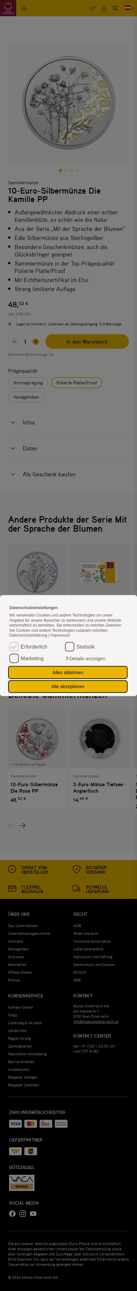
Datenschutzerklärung (28, 635)
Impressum (59, 635)
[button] (85, 658)
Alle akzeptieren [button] (67, 686)
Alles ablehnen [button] (68, 672)
